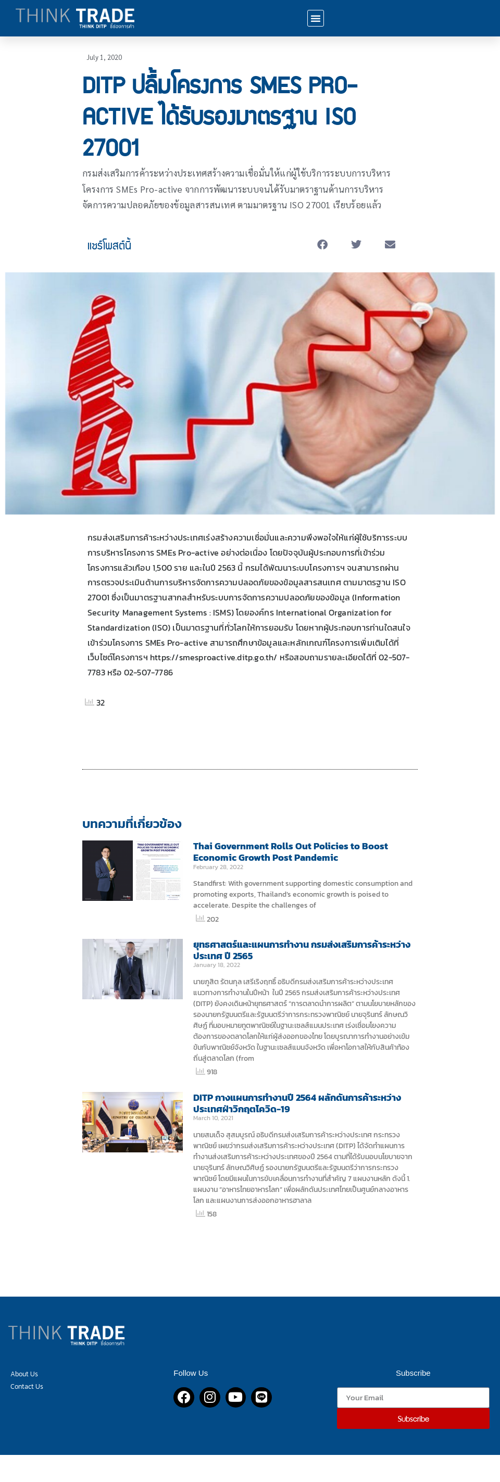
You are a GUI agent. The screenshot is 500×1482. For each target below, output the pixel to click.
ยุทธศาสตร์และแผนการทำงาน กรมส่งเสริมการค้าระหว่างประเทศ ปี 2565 (301, 950)
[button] (315, 18)
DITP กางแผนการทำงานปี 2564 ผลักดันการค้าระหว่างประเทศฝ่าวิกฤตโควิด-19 (297, 1103)
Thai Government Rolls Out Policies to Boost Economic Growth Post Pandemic (290, 851)
